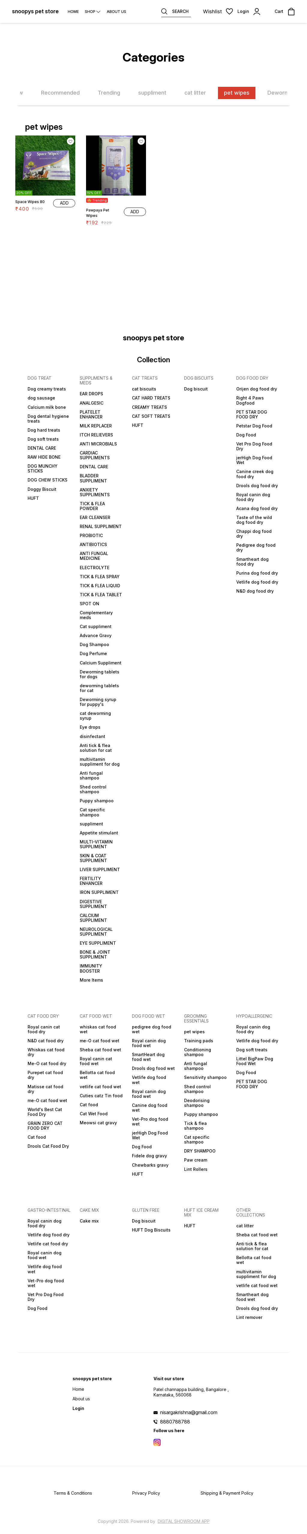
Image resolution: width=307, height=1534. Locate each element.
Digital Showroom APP (184, 1521)
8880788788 (175, 1421)
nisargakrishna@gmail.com (188, 1412)
